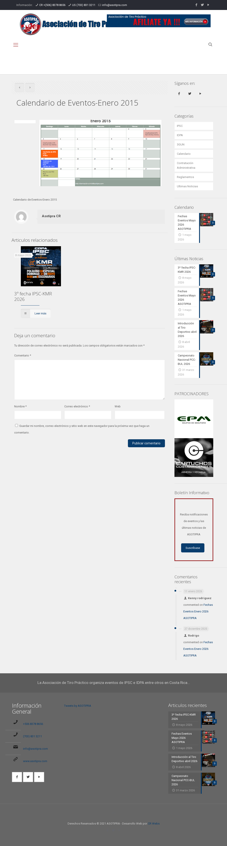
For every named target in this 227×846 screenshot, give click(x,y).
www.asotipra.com (35, 761)
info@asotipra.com (114, 5)
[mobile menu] (16, 45)
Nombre (20, 406)
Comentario (22, 355)
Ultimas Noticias (187, 186)
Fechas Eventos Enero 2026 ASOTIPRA (198, 611)
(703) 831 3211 (32, 736)
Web (118, 406)
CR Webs (154, 823)
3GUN (180, 144)
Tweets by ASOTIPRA (77, 705)
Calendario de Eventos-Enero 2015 (196, 65)
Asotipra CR (51, 216)
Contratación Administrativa (186, 165)
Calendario (202, 60)
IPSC (180, 126)
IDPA (180, 135)
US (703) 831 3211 (83, 5)
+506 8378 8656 (33, 724)
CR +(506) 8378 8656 (52, 5)
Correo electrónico (77, 406)
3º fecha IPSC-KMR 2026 (33, 296)
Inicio (182, 60)
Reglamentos (185, 177)
